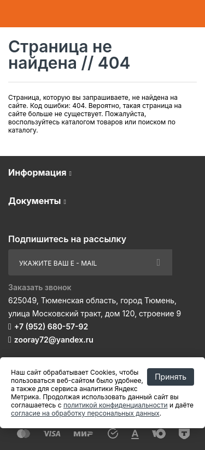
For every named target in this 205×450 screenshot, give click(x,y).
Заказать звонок (40, 287)
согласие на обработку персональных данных (85, 413)
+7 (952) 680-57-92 (51, 326)
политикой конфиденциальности (115, 405)
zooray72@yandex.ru (53, 339)
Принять (170, 376)
